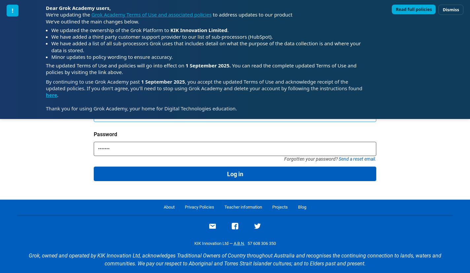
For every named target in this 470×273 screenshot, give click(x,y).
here (51, 95)
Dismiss (451, 10)
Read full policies (414, 9)
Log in (235, 174)
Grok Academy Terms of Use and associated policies (151, 14)
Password (105, 134)
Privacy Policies (199, 207)
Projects (280, 207)
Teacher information (243, 207)
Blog (302, 207)
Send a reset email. (357, 159)
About (169, 207)
